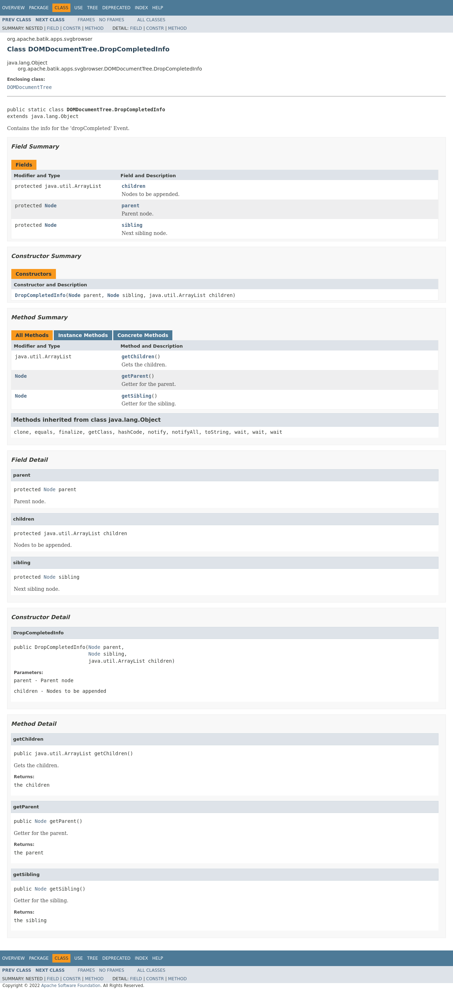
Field (53, 28)
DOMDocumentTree (29, 87)
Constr (72, 28)
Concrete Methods (142, 335)
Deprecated (116, 7)
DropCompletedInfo (40, 295)
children (133, 186)
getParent (135, 376)
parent (131, 205)
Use (78, 7)
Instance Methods (83, 335)
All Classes (151, 19)
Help (157, 7)
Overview (13, 7)
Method (94, 28)
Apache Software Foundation (70, 985)
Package (38, 7)
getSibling (136, 396)
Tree (92, 7)
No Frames (111, 19)
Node (51, 205)
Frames (86, 19)
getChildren (138, 356)
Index (141, 7)
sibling (132, 225)
